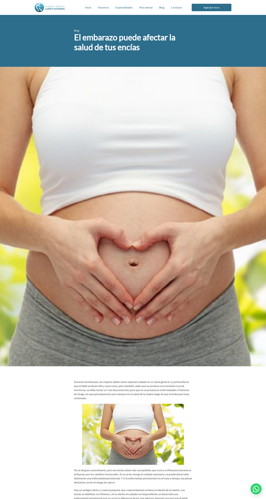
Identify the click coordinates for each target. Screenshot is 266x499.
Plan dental (146, 7)
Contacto (176, 7)
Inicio (88, 7)
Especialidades (124, 7)
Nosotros (103, 7)
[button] (256, 489)
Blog (161, 7)
